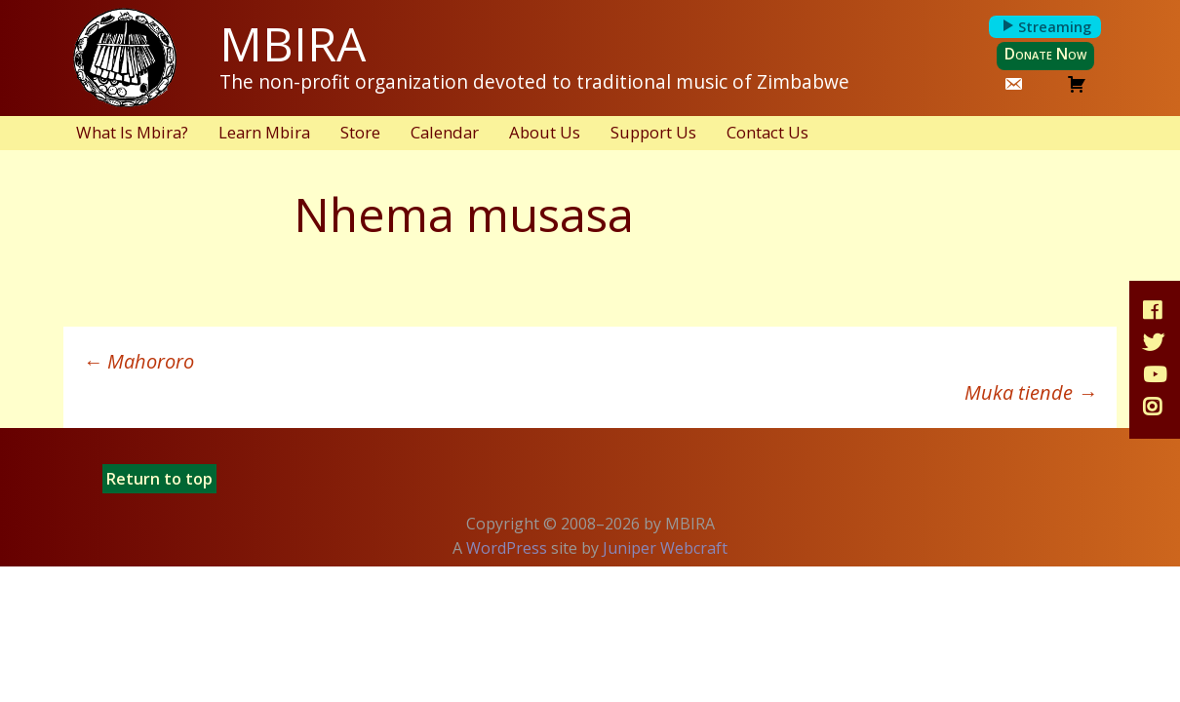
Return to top (159, 478)
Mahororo (138, 361)
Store (360, 132)
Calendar (445, 132)
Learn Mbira (264, 132)
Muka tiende (1030, 392)
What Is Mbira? (132, 132)
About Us (544, 132)
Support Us (653, 132)
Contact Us (767, 132)
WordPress (506, 548)
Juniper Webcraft (665, 548)
